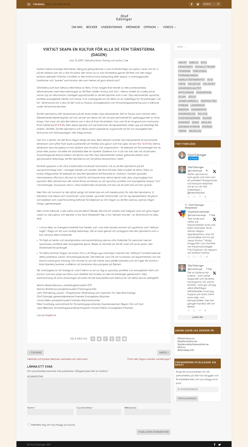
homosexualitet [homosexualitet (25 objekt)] (189, 87)
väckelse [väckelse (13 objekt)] (195, 129)
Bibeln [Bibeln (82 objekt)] (193, 61)
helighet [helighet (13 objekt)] (209, 82)
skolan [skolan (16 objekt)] (206, 121)
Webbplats (130, 406)
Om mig (77, 26)
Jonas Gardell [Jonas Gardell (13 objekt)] (188, 100)
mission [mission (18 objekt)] (183, 108)
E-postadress (85, 406)
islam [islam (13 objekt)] (182, 95)
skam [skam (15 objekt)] (195, 121)
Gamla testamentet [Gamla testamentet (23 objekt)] (191, 78)
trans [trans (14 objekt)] (182, 129)
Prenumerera (187, 397)
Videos (168, 26)
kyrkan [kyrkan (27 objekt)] (183, 104)
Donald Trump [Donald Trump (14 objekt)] (205, 65)
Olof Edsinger (196, 166)
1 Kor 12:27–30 (143, 142)
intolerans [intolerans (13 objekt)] (186, 91)
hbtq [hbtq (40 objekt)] (181, 82)
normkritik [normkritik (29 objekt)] (198, 108)
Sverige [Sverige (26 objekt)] (207, 125)
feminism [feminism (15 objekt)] (184, 70)
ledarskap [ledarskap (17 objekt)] (198, 104)
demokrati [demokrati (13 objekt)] (185, 65)
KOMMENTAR (35, 375)
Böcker (91, 26)
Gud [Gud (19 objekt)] (210, 78)
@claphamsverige (197, 214)
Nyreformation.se (187, 340)
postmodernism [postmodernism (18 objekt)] (189, 117)
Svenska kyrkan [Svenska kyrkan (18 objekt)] (189, 125)
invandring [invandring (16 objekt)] (203, 91)
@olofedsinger (195, 169)
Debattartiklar (93, 59)
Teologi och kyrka (112, 59)
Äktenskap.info (185, 349)
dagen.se (50, 314)
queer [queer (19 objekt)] (207, 117)
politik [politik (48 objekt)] (202, 112)
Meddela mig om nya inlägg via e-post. (53, 423)
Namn (31, 406)
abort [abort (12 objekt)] (182, 61)
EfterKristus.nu (186, 337)
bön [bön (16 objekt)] (204, 61)
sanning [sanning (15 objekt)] (183, 121)
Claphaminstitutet (198, 210)
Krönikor (133, 26)
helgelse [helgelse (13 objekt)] (194, 82)
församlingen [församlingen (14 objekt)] (188, 74)
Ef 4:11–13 (59, 124)
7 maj (212, 214)
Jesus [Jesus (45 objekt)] (192, 95)
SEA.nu (181, 346)
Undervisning (111, 26)
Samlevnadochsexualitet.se (193, 343)
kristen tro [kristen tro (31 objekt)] (209, 100)
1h (207, 169)
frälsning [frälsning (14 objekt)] (200, 70)
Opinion (150, 26)
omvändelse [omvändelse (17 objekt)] (186, 112)
